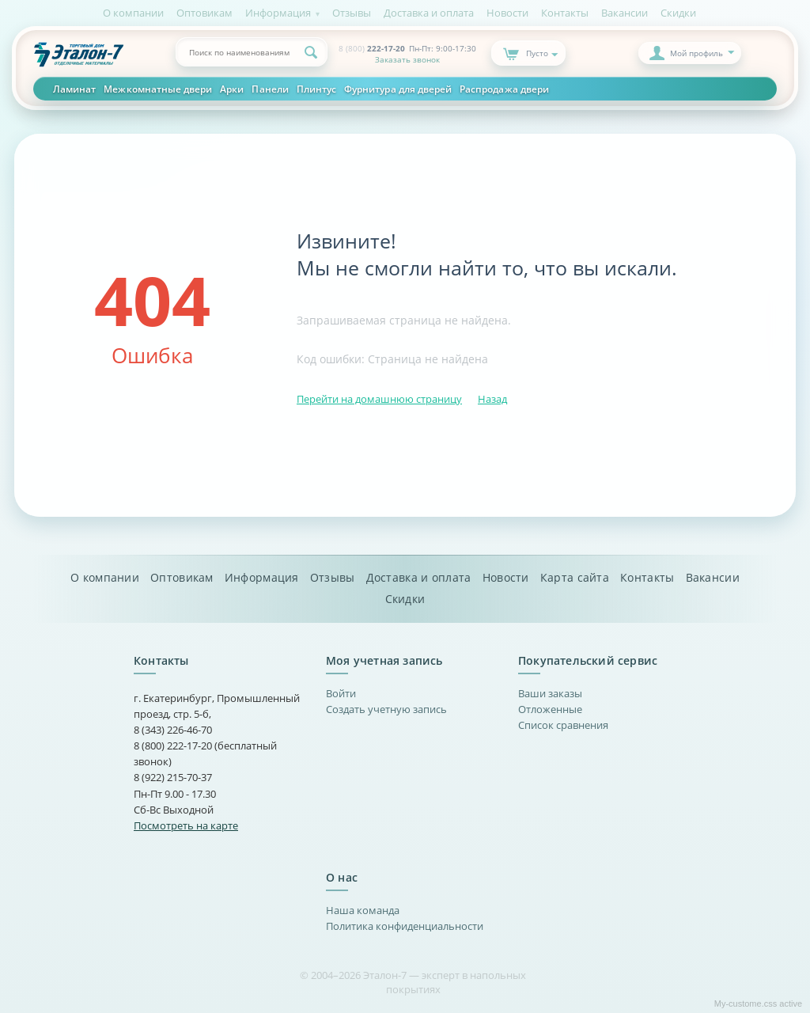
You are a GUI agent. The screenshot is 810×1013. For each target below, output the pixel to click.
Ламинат (74, 88)
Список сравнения (563, 725)
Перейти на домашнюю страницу (379, 399)
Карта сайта (574, 578)
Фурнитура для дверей (398, 88)
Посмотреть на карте (186, 825)
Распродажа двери (504, 88)
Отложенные (550, 709)
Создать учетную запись (386, 709)
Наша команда (362, 910)
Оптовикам (204, 13)
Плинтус (316, 88)
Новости (507, 13)
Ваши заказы (550, 693)
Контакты (565, 13)
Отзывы (351, 13)
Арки (232, 88)
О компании (133, 13)
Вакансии (624, 13)
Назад (492, 399)
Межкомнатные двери (158, 88)
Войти (341, 693)
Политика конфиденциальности (404, 926)
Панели (270, 88)
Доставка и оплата (429, 13)
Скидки (678, 13)
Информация (278, 13)
